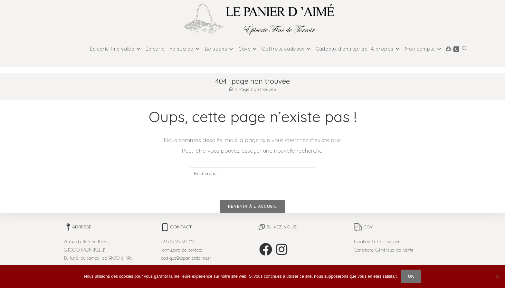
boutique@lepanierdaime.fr (186, 258)
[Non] (497, 276)
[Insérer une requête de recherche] (252, 173)
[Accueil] (231, 89)
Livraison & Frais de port (377, 241)
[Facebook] (265, 249)
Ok (411, 276)
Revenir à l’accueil (252, 206)
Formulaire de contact (181, 250)
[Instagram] (281, 249)
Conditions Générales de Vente (384, 250)
